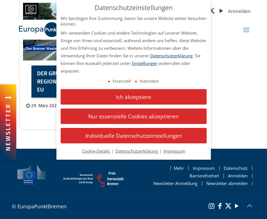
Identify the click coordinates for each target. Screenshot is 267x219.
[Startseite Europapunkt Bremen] (53, 30)
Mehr (179, 168)
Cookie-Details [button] (96, 151)
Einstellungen (145, 63)
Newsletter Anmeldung (175, 183)
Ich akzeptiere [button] (133, 96)
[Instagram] (211, 206)
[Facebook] (219, 206)
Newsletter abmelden (227, 183)
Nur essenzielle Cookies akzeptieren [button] (133, 116)
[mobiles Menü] (246, 30)
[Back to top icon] (249, 206)
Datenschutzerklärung (171, 55)
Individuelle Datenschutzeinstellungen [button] (133, 135)
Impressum (204, 168)
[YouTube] (221, 11)
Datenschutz (236, 168)
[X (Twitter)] (211, 11)
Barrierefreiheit (204, 176)
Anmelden (239, 11)
